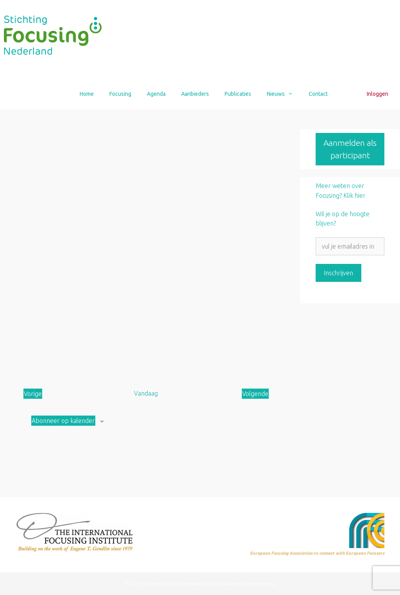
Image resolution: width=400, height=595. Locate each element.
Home (87, 94)
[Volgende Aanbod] (255, 394)
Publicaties (238, 94)
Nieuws (284, 94)
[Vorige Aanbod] (32, 394)
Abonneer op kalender (63, 420)
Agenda (156, 94)
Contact (318, 94)
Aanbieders (195, 94)
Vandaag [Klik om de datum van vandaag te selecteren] (146, 393)
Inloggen (377, 94)
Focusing (120, 94)
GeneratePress (259, 583)
